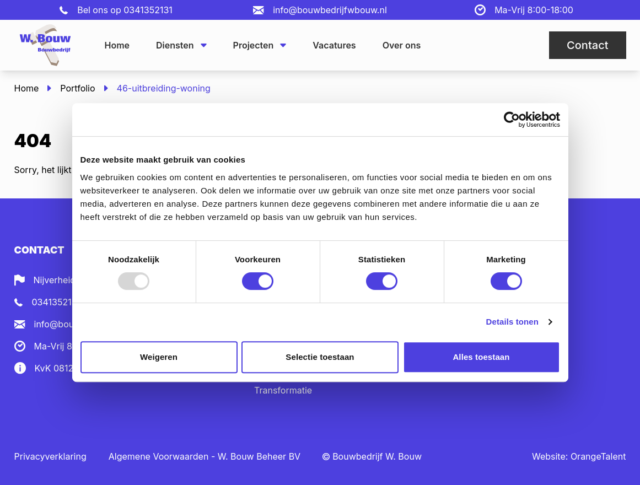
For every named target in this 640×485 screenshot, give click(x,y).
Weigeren (159, 357)
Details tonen (512, 321)
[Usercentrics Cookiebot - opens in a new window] (512, 119)
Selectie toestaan (320, 357)
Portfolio (77, 88)
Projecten (260, 45)
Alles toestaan (481, 357)
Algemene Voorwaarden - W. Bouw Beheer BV (204, 456)
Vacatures (334, 45)
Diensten (181, 45)
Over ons (402, 45)
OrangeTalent (598, 456)
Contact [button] (587, 45)
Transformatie (283, 390)
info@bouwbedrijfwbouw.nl (330, 9)
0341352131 (148, 9)
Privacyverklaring (50, 456)
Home (117, 45)
